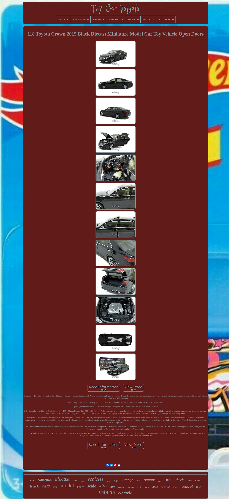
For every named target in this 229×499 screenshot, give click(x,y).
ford (139, 487)
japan (82, 481)
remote (149, 480)
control (187, 486)
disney (175, 487)
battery (131, 487)
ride (167, 479)
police (80, 486)
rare (189, 480)
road (32, 480)
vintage (127, 480)
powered (121, 487)
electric (125, 492)
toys (198, 486)
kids (103, 485)
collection (45, 480)
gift (112, 486)
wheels (179, 480)
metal (108, 481)
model (67, 485)
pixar (146, 487)
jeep (55, 486)
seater (75, 481)
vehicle (107, 492)
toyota (198, 480)
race (138, 480)
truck (34, 486)
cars (46, 485)
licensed (165, 486)
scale (91, 486)
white (159, 481)
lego (116, 480)
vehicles (95, 479)
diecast (62, 479)
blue (155, 486)
